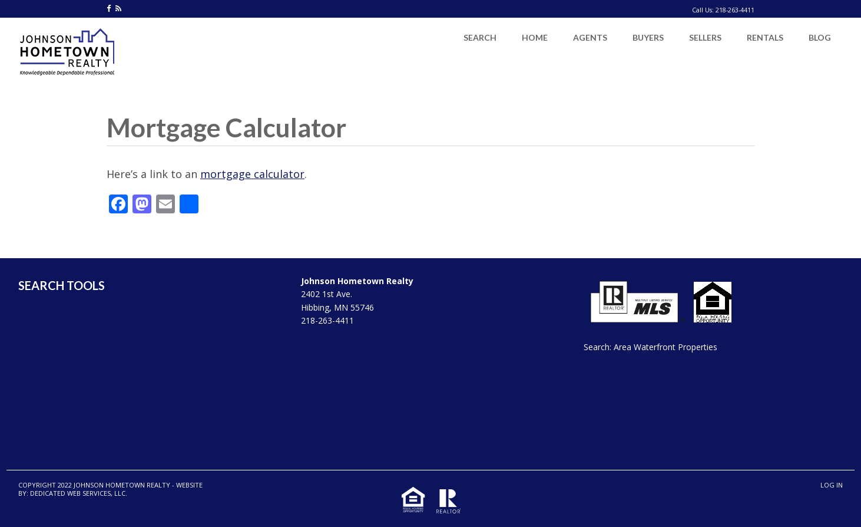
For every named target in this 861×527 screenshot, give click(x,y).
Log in (831, 484)
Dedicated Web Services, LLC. (78, 493)
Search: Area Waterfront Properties (650, 347)
